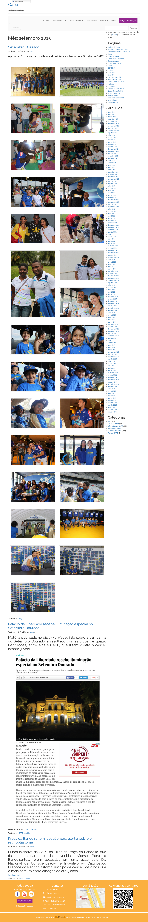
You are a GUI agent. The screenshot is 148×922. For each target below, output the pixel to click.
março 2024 (112, 170)
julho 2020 (111, 260)
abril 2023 (111, 193)
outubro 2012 (112, 412)
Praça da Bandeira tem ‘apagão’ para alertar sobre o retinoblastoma (50, 840)
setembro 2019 (113, 280)
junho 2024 (112, 163)
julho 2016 (111, 361)
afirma (32, 632)
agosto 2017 (112, 338)
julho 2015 (111, 389)
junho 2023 (112, 188)
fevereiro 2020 (113, 271)
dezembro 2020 (113, 250)
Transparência (91, 20)
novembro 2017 (113, 331)
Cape (13, 4)
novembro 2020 (113, 253)
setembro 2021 (113, 230)
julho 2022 (111, 209)
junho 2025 (112, 137)
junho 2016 (112, 363)
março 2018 (112, 322)
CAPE (46, 20)
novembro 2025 (113, 126)
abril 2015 (111, 396)
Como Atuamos (113, 61)
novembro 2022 (113, 202)
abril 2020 (111, 267)
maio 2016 (111, 366)
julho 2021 (111, 234)
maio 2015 (111, 393)
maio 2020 (111, 264)
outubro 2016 (112, 354)
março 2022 (112, 218)
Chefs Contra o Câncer (116, 59)
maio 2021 (111, 239)
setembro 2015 (113, 384)
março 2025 (112, 142)
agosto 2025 (112, 133)
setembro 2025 (113, 130)
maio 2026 (111, 112)
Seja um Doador (59, 20)
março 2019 (112, 294)
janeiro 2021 (112, 248)
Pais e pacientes (76, 20)
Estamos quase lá (114, 77)
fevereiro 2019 (113, 297)
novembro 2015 (113, 380)
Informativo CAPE (114, 79)
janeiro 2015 (112, 403)
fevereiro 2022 (113, 220)
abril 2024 (111, 167)
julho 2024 (111, 160)
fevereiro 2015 (113, 400)
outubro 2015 (112, 382)
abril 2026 (111, 114)
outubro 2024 (112, 154)
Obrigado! (111, 86)
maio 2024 (111, 165)
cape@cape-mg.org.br (54, 897)
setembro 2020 (113, 257)
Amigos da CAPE (114, 47)
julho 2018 (111, 313)
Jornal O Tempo (30, 829)
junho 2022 (112, 211)
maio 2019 (111, 290)
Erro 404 (111, 75)
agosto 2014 (112, 405)
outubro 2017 (112, 333)
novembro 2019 (113, 278)
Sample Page (113, 95)
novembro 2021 (113, 227)
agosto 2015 (112, 386)
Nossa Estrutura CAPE (116, 82)
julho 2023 (111, 186)
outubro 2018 (112, 306)
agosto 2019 (112, 283)
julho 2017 (111, 340)
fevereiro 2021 (113, 246)
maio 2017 (111, 345)
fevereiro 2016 (113, 373)
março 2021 (112, 243)
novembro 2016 (113, 352)
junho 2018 (112, 315)
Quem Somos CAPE (115, 91)
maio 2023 (111, 190)
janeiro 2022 (112, 223)
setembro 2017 (113, 336)
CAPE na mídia (24, 833)
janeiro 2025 (112, 147)
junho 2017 (112, 343)
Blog (20, 619)
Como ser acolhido (114, 63)
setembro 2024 (113, 156)
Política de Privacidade (116, 89)
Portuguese (17, 1)
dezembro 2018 (113, 301)
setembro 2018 (113, 308)
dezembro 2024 (113, 149)
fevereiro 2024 (113, 172)
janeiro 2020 (112, 273)
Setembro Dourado (23, 47)
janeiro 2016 (112, 375)
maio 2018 (111, 317)
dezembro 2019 (113, 276)
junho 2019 (112, 287)
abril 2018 (111, 320)
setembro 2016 (113, 357)
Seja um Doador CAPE (116, 98)
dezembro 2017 (113, 329)
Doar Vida (111, 73)
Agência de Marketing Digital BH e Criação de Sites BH (89, 917)
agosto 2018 (112, 310)
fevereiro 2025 (113, 144)
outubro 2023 (112, 181)
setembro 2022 (113, 207)
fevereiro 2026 (113, 119)
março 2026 (112, 117)
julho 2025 (111, 135)
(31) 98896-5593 (51, 893)
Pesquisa (133, 28)
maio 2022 (111, 214)
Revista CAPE (113, 433)
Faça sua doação (128, 20)
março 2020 (112, 269)
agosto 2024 (112, 158)
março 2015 (112, 398)
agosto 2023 (112, 184)
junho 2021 (112, 237)
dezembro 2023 (113, 177)
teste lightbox (112, 100)
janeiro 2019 (112, 299)
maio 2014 (111, 407)
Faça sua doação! (24, 900)
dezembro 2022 (113, 200)
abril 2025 (111, 140)
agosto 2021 (112, 232)
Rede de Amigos (114, 93)
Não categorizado (114, 428)
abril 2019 (111, 292)
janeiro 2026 (112, 121)
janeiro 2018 (112, 327)
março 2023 (112, 195)
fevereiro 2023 (113, 197)
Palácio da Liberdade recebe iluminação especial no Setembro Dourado (50, 626)
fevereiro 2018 (113, 324)
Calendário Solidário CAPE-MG (119, 52)
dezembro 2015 (113, 377)
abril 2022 (111, 216)
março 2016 (112, 370)
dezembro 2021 (113, 225)
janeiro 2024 (112, 174)
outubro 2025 (112, 128)
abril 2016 (111, 368)
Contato (114, 20)
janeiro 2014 (112, 410)
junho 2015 (112, 391)
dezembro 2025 (113, 124)
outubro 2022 (112, 204)
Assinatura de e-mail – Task (118, 49)
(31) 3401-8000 (51, 889)
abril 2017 (111, 347)
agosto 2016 (112, 359)
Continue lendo (15, 875)
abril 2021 (111, 241)
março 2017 (112, 350)
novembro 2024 (113, 151)
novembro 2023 (113, 179)
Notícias (104, 20)
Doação (110, 70)
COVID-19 (111, 68)
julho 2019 (111, 285)
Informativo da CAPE (115, 426)
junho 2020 (112, 262)
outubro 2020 (112, 255)
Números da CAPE (115, 431)
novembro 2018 (113, 303)
